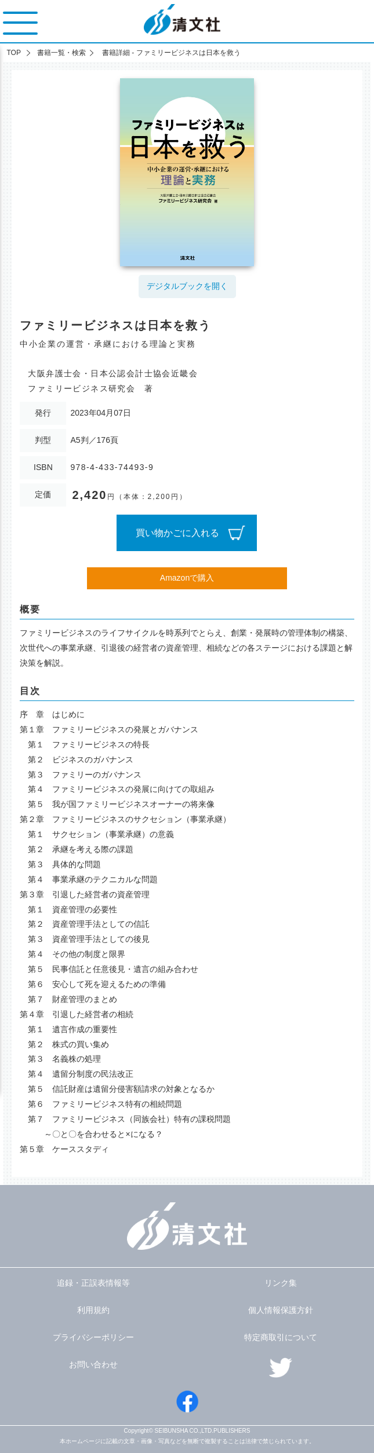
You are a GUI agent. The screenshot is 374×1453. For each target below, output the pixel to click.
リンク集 (280, 1282)
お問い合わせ (93, 1364)
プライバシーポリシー (93, 1337)
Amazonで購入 (187, 577)
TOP (13, 53)
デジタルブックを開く (187, 286)
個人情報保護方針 (280, 1310)
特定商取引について (280, 1337)
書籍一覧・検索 (61, 53)
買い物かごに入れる (177, 533)
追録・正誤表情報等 (93, 1282)
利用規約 (93, 1310)
